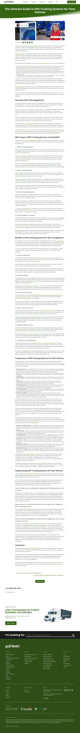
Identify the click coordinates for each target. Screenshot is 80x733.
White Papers (66, 659)
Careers (7, 692)
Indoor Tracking (46, 668)
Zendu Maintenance (29, 659)
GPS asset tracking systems (54, 185)
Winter (7, 675)
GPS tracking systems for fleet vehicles (31, 473)
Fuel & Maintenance (47, 665)
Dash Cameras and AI (47, 656)
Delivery (7, 670)
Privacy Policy (27, 692)
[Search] (73, 635)
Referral (7, 695)
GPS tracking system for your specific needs (28, 422)
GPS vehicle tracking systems (53, 163)
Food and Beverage (10, 665)
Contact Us (40, 581)
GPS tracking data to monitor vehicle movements (35, 525)
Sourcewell (8, 679)
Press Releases (67, 656)
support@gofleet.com (10, 618)
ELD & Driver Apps (47, 658)
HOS (16, 346)
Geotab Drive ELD (28, 661)
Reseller (7, 693)
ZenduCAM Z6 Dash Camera (30, 654)
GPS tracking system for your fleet (32, 454)
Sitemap (65, 667)
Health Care (8, 668)
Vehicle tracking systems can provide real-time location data (29, 155)
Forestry (7, 661)
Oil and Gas (8, 672)
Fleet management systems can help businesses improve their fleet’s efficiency (33, 224)
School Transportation (10, 667)
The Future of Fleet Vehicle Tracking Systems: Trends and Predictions (48, 575)
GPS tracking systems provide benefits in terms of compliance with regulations (36, 343)
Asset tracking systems (20, 173)
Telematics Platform (47, 654)
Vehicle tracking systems (21, 149)
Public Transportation (10, 674)
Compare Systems (67, 665)
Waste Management (10, 654)
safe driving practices (32, 281)
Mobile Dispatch (28, 656)
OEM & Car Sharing (47, 663)
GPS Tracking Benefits (58, 37)
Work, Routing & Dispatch (48, 659)
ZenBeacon (27, 663)
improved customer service (47, 310)
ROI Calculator (66, 663)
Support (26, 690)
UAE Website (46, 698)
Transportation (9, 659)
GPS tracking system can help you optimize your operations (33, 463)
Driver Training (46, 667)
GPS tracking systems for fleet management (40, 258)
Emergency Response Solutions (12, 658)
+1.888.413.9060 (20, 616)
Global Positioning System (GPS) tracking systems (26, 46)
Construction (8, 677)
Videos (65, 661)
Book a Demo (71, 2)
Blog (53, 37)
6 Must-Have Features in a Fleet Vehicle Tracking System (29, 573)
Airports (7, 656)
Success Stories (67, 658)
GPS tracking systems (20, 54)
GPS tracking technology (31, 123)
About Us (8, 690)
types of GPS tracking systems (30, 140)
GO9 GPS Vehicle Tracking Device (31, 658)
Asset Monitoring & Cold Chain (49, 661)
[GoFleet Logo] (9, 2)
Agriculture (8, 663)
